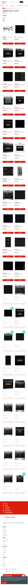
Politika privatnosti (5, 535)
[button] (2, 3)
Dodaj (8, 43)
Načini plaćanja (5, 544)
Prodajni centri (4, 552)
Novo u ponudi (4, 550)
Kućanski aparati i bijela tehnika (15, 8)
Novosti (4, 553)
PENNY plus (9, 8)
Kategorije (4, 549)
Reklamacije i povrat (5, 541)
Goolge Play (4, 564)
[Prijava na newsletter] (23, 520)
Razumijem (4, 582)
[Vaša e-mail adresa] (14, 520)
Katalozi (4, 555)
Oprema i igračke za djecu (20, 5)
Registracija (4, 529)
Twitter (3, 561)
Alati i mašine (2, 5)
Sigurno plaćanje (5, 538)
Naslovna (6, 8)
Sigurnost (4, 532)
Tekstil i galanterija (12, 5)
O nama (4, 547)
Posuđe (7, 5)
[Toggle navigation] (1, 1)
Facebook (4, 558)
